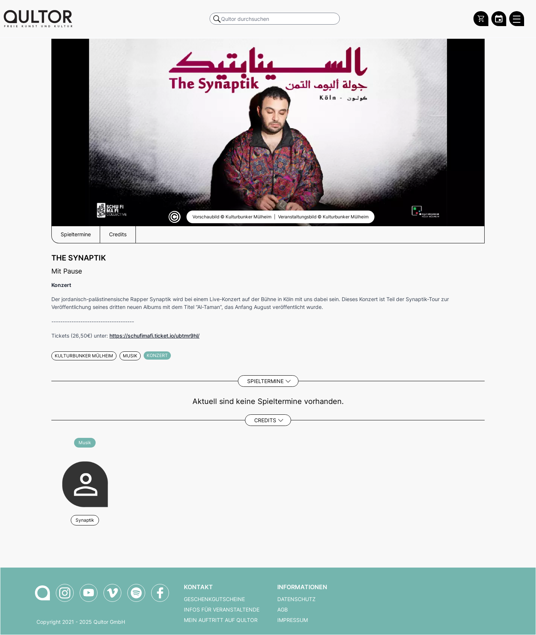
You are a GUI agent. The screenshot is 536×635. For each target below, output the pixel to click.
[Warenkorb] (480, 18)
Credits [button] (118, 234)
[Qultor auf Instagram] (65, 593)
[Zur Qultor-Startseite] (42, 592)
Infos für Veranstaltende (221, 610)
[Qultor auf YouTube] (89, 593)
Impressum (292, 620)
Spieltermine (265, 381)
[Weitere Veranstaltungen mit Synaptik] (85, 483)
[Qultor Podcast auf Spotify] (136, 593)
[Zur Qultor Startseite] (38, 18)
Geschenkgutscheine (214, 599)
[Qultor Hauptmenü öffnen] (516, 18)
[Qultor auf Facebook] (160, 593)
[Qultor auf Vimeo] (112, 593)
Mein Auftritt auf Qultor (221, 620)
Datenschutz (296, 599)
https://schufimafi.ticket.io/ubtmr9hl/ (154, 335)
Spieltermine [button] (76, 234)
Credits (265, 420)
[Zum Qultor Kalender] (498, 18)
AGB (282, 610)
